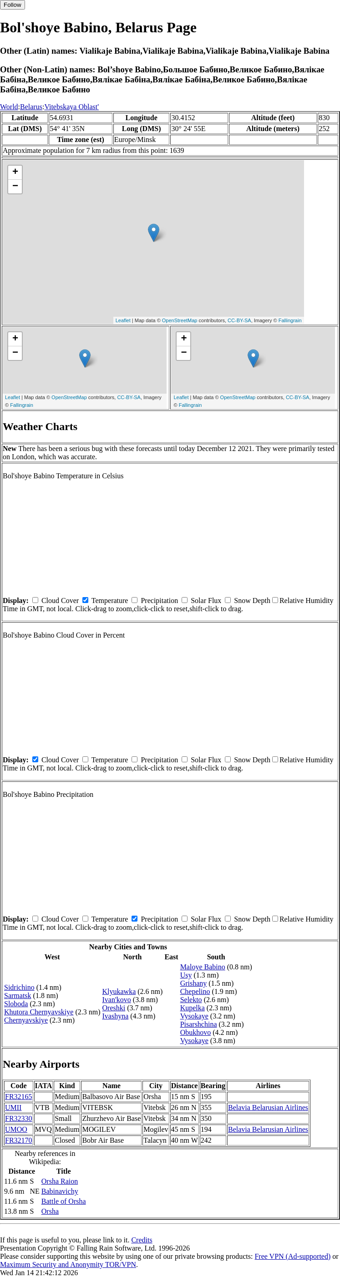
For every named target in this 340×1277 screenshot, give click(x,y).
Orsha (50, 1211)
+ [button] (15, 172)
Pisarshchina (198, 1024)
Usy (186, 975)
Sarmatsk (17, 995)
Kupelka (192, 1008)
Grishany (193, 983)
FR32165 (18, 1096)
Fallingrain (290, 320)
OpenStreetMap (180, 320)
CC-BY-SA (239, 320)
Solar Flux (206, 600)
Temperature (109, 600)
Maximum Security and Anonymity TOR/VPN (68, 1264)
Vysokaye (194, 1016)
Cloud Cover (60, 600)
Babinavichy (59, 1191)
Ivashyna (115, 1016)
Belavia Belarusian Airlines (268, 1107)
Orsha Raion (59, 1181)
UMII (13, 1107)
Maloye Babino (202, 967)
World (9, 107)
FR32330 (18, 1118)
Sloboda (16, 1004)
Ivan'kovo (116, 999)
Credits (141, 1240)
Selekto (191, 999)
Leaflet (123, 320)
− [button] (15, 186)
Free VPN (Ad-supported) (292, 1256)
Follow (12, 4)
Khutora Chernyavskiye (38, 1012)
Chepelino (195, 991)
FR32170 (18, 1140)
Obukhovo (195, 1032)
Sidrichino (19, 987)
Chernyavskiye (26, 1020)
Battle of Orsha (63, 1201)
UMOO (16, 1129)
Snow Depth (252, 600)
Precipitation (159, 600)
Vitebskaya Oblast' (71, 107)
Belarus (31, 107)
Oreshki (114, 1008)
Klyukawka (119, 991)
